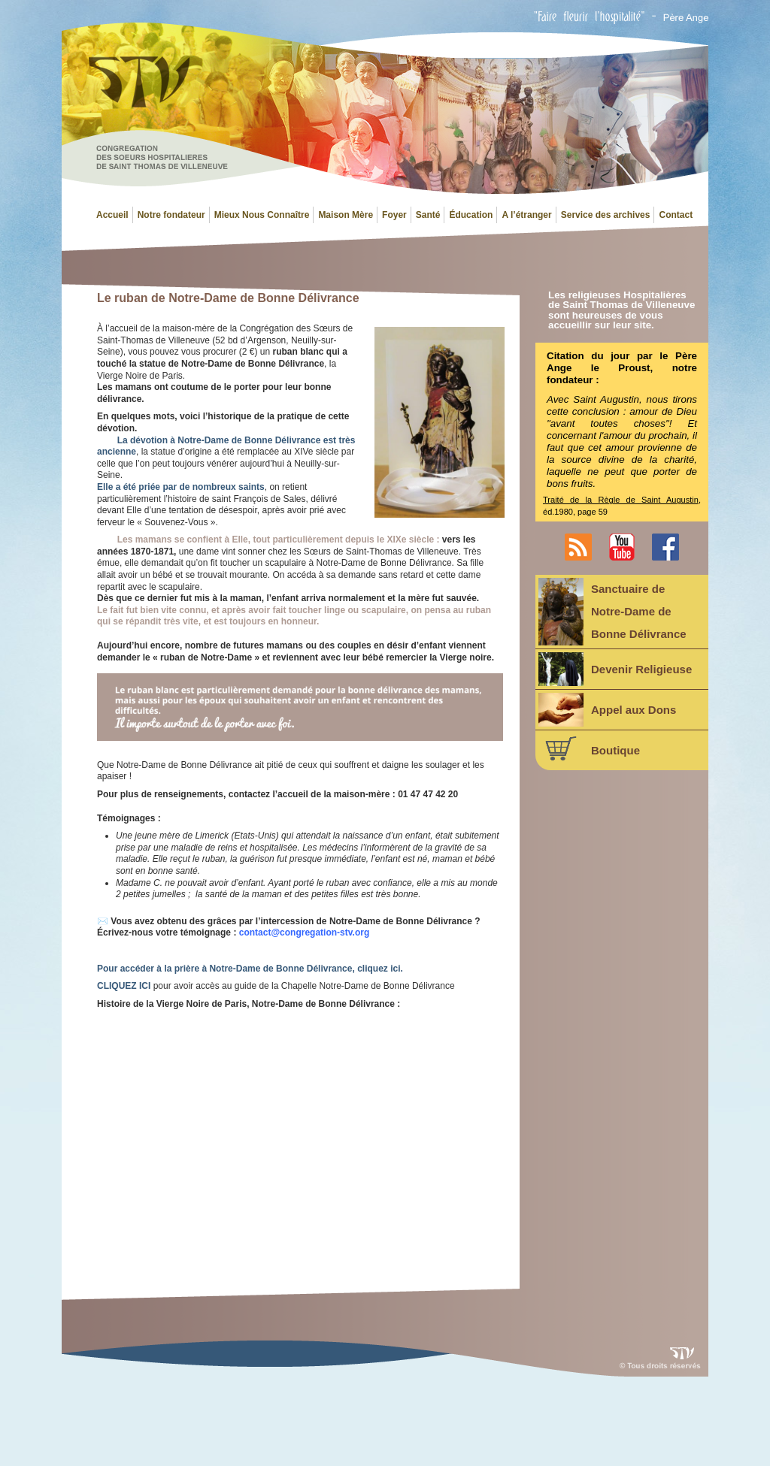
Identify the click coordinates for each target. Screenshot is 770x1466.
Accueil (112, 215)
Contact (676, 215)
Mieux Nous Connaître (262, 215)
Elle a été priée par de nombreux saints (181, 487)
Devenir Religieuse (615, 669)
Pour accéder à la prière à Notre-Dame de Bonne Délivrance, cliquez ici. (250, 968)
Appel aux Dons (607, 710)
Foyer (394, 215)
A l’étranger (526, 215)
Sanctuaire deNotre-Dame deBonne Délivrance (612, 611)
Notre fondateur (171, 215)
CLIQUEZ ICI (123, 986)
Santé (428, 215)
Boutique (589, 748)
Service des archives (605, 215)
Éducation (471, 215)
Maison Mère (345, 215)
